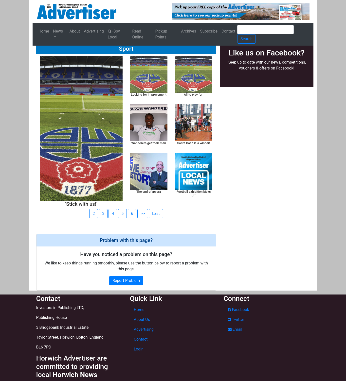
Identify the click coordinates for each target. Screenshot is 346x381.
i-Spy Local (114, 34)
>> (143, 213)
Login (139, 349)
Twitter (236, 319)
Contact (228, 31)
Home (43, 31)
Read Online (137, 34)
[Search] (265, 29)
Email (235, 329)
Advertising (94, 31)
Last (156, 213)
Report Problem (126, 280)
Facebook (238, 309)
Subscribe (209, 31)
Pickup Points (161, 34)
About (75, 31)
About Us (142, 319)
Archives (188, 31)
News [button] (58, 31)
